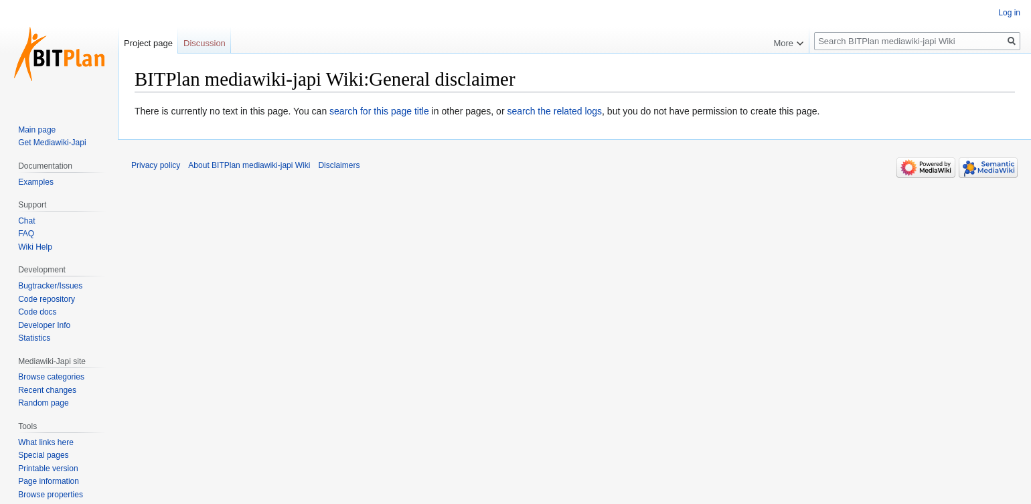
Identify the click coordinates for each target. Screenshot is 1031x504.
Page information (48, 481)
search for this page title (379, 111)
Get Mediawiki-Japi (52, 142)
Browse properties (50, 494)
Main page (37, 130)
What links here (46, 442)
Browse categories (51, 377)
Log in (1009, 12)
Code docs (37, 312)
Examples (36, 182)
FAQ (26, 233)
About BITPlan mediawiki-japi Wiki (249, 165)
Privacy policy (155, 165)
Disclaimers (339, 165)
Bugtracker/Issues (50, 285)
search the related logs (554, 111)
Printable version (48, 468)
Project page (148, 43)
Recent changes (47, 390)
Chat (26, 221)
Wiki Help (35, 247)
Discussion (204, 43)
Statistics (34, 338)
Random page (43, 403)
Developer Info (44, 325)
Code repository (46, 299)
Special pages (43, 455)
